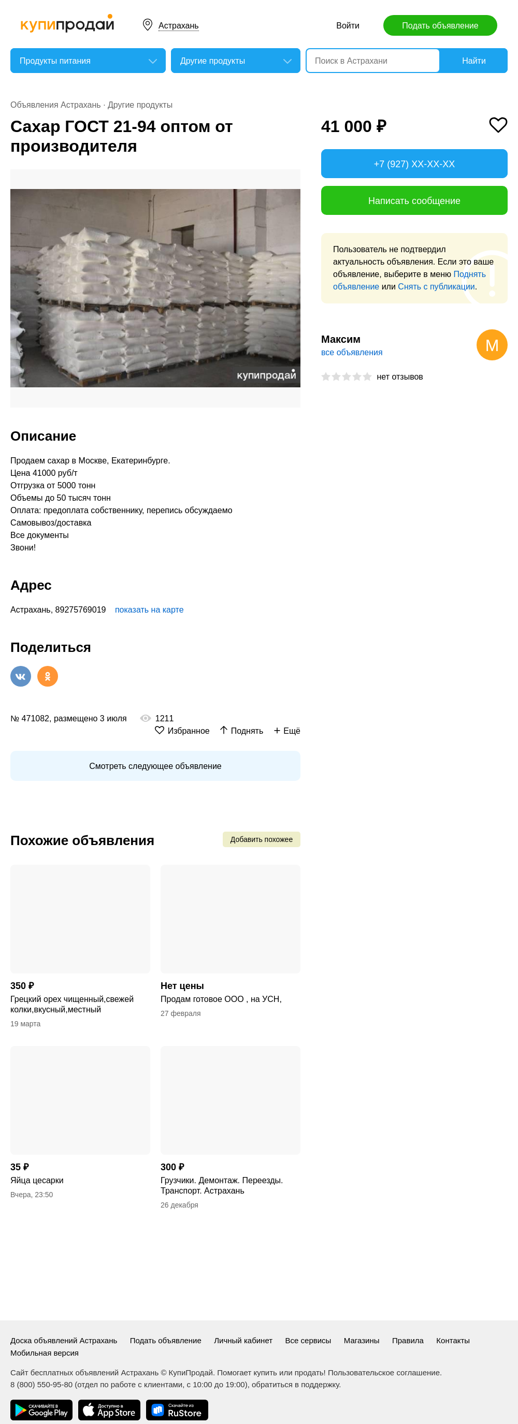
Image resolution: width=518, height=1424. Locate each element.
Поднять (247, 730)
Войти (347, 25)
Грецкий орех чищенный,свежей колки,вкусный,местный (72, 1004)
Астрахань (179, 25)
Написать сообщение (414, 201)
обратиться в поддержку (295, 1384)
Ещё (291, 730)
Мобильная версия (44, 1352)
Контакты (453, 1340)
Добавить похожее (262, 839)
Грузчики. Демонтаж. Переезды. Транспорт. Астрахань (222, 1185)
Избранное (189, 730)
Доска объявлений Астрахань (63, 1340)
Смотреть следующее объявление (155, 766)
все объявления (352, 352)
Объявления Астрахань (55, 104)
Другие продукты (140, 104)
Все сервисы (308, 1340)
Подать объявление (440, 25)
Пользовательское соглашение (384, 1372)
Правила (408, 1340)
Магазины (362, 1340)
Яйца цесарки (37, 1180)
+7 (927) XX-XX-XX (414, 164)
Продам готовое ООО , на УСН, (221, 999)
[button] (291, 178)
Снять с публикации (436, 286)
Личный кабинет (243, 1340)
